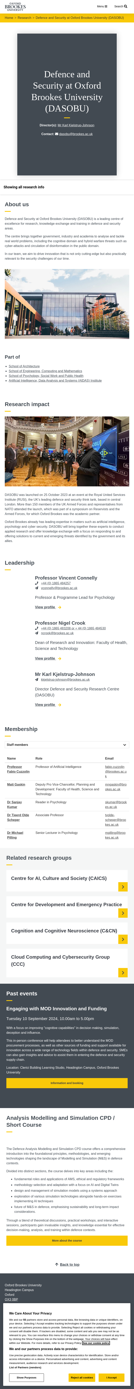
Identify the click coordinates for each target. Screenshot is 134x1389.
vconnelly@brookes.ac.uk (59, 588)
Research (24, 17)
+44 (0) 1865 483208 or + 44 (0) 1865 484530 (73, 628)
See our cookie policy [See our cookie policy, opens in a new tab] (96, 1343)
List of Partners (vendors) (25, 1367)
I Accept (112, 1377)
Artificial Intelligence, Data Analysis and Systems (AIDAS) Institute (55, 380)
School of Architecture (24, 366)
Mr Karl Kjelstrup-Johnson (76, 125)
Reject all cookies (82, 1377)
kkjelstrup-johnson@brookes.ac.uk (65, 679)
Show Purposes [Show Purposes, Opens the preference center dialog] (26, 1377)
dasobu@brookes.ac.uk (76, 134)
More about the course (67, 1240)
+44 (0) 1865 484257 (56, 583)
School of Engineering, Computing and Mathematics (45, 371)
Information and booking (67, 1083)
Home (9, 17)
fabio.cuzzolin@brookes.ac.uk (116, 771)
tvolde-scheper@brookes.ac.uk (115, 819)
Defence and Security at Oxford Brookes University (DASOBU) (80, 17)
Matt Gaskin (16, 784)
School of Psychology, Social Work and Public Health (46, 375)
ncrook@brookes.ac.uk (57, 633)
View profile (48, 607)
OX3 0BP (11, 1299)
